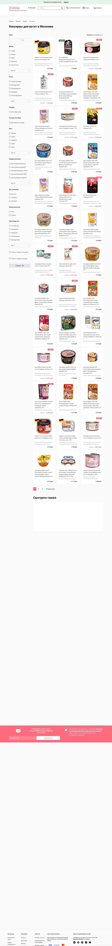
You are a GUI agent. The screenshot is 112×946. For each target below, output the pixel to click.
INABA (13, 51)
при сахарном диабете (18, 167)
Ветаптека (24, 940)
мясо (13, 147)
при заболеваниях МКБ (19, 174)
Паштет (13, 215)
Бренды (23, 943)
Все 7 (20, 245)
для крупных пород (17, 122)
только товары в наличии (19, 252)
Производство (14, 221)
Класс (11, 77)
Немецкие (14, 233)
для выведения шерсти (19, 177)
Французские (15, 240)
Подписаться (48, 738)
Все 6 (20, 101)
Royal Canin (15, 65)
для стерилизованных (18, 163)
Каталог (23, 937)
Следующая (50, 489)
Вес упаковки (14, 189)
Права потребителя (11, 943)
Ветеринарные (16, 88)
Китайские (14, 229)
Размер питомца (15, 118)
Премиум (14, 92)
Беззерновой (15, 85)
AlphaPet (14, 61)
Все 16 (20, 183)
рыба (13, 143)
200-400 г (14, 201)
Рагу (12, 211)
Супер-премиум (16, 81)
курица (13, 133)
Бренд (11, 46)
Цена (11, 35)
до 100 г (14, 194)
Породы (12, 107)
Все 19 (20, 71)
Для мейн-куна (16, 112)
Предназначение (15, 159)
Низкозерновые (16, 95)
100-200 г (14, 197)
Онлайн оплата (39, 937)
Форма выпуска (14, 207)
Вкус (10, 128)
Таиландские (15, 236)
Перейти (66, 2)
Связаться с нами (11, 938)
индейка (14, 140)
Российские (15, 226)
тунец (13, 136)
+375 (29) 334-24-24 (74, 7)
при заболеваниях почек (19, 170)
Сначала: (90, 35)
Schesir (13, 54)
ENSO (13, 58)
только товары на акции (19, 258)
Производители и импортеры (39, 941)
